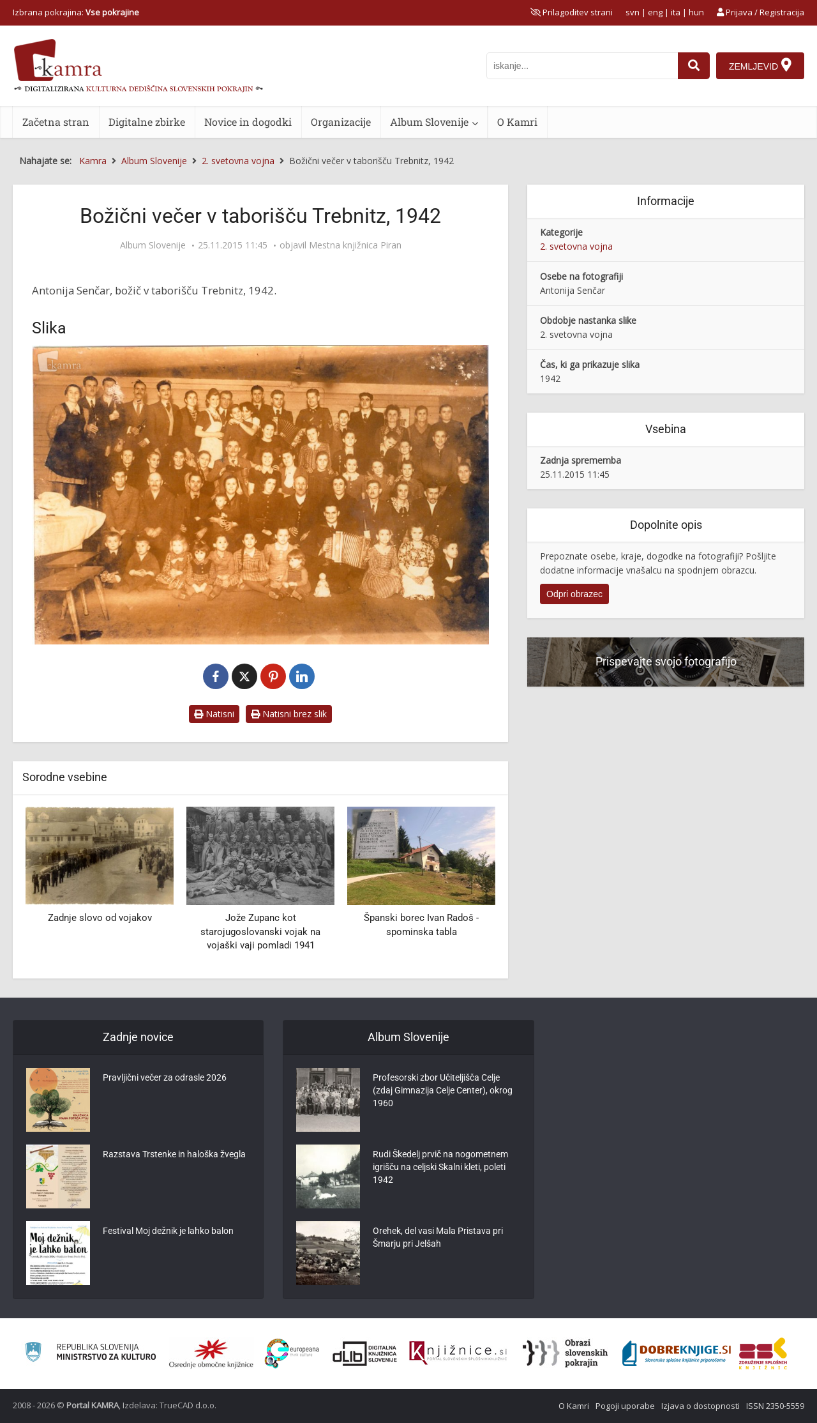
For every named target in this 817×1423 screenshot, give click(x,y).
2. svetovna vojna (576, 246)
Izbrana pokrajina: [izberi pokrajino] (76, 12)
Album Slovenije (429, 121)
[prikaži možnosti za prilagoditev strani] (571, 12)
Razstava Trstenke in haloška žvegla (174, 1154)
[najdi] (694, 65)
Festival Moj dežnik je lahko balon (168, 1231)
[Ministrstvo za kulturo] (90, 1353)
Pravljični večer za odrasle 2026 (165, 1077)
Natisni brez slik (289, 714)
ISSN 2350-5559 (775, 1406)
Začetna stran (55, 121)
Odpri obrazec (574, 594)
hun (696, 12)
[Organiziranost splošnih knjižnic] (211, 1353)
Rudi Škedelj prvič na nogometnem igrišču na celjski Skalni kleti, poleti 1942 (440, 1167)
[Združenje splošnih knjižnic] (763, 1353)
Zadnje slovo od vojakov (100, 918)
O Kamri (517, 121)
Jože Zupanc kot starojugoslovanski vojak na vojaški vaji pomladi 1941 (260, 931)
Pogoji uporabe (625, 1406)
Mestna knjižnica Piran (355, 245)
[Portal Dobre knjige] (676, 1353)
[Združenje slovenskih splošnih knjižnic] (457, 1353)
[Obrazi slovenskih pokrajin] (565, 1353)
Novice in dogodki (248, 121)
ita (675, 12)
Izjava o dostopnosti (700, 1406)
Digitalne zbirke (147, 121)
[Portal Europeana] (292, 1353)
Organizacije (341, 121)
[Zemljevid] (760, 65)
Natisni (214, 714)
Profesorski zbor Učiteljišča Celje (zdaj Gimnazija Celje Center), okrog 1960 (443, 1090)
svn (633, 12)
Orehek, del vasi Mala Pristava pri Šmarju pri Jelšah (438, 1237)
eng (655, 12)
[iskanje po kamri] (582, 65)
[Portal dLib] (365, 1353)
